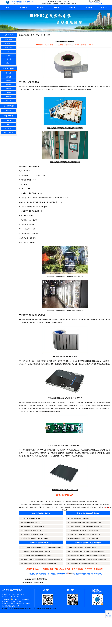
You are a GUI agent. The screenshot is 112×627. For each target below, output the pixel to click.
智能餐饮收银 (72, 364)
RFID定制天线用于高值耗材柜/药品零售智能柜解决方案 (84, 534)
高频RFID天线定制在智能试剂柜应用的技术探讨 (82, 547)
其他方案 (8, 100)
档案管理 (47, 89)
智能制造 (8, 77)
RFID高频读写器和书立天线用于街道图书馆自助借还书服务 (85, 526)
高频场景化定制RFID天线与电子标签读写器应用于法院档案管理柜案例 (41, 559)
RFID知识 (8, 120)
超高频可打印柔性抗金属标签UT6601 (32, 530)
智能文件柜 (103, 450)
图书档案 (8, 85)
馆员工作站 (97, 361)
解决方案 (72, 7)
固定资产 (106, 319)
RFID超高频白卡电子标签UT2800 (30, 518)
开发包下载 (8, 128)
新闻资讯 (39, 7)
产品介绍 (56, 7)
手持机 (8, 51)
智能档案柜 (70, 408)
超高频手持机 (48, 608)
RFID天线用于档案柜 (32, 453)
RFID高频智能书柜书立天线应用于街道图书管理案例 (36, 551)
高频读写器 (8, 43)
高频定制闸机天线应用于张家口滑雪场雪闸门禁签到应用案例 (38, 563)
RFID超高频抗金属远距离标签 (37, 579)
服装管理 (8, 96)
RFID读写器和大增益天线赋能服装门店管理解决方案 (83, 538)
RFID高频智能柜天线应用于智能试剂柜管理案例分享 (36, 555)
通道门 (8, 63)
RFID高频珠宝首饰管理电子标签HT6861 (32, 526)
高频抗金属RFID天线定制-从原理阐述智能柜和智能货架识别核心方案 (88, 551)
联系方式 (104, 7)
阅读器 (54, 608)
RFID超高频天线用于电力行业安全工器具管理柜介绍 (83, 530)
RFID (83, 89)
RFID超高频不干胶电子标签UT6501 (31, 522)
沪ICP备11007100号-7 (14, 596)
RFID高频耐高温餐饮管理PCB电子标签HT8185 (34, 538)
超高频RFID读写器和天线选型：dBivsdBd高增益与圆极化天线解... (87, 555)
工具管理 (8, 92)
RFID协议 (8, 124)
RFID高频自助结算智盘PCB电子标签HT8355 (34, 534)
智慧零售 (8, 88)
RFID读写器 (28, 608)
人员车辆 (8, 81)
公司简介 (23, 7)
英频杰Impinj (20, 608)
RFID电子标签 (12, 608)
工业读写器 (35, 608)
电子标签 (8, 55)
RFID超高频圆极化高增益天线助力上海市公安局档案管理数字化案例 (41, 547)
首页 (7, 7)
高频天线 (42, 402)
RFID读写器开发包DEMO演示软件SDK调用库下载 (82, 563)
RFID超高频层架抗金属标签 (36, 582)
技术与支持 (88, 7)
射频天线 (8, 59)
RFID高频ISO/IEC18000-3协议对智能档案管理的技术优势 (84, 522)
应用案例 (8, 110)
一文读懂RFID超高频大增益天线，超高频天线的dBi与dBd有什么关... (87, 559)
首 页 (32, 35)
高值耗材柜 (30, 411)
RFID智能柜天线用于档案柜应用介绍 (78, 518)
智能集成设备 (8, 39)
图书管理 (25, 322)
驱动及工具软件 (8, 132)
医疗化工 (8, 73)
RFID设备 (41, 608)
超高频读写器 (8, 47)
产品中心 (39, 35)
